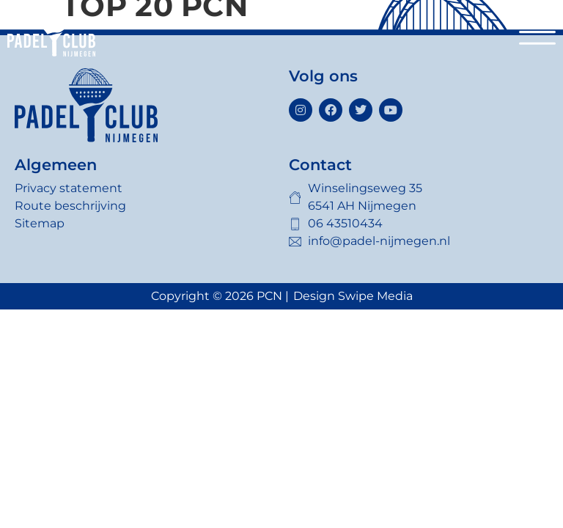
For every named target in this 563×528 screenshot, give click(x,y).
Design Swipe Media (353, 296)
